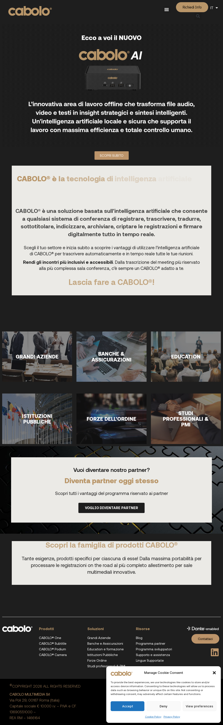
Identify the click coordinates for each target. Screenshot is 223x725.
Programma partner (150, 643)
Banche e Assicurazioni (105, 643)
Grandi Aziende (99, 638)
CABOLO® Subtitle (52, 643)
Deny (163, 706)
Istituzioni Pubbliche (102, 655)
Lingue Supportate (150, 660)
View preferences (199, 706)
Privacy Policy (172, 716)
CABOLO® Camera (53, 655)
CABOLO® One (50, 638)
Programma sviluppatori (154, 649)
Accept (127, 706)
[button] (214, 673)
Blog (139, 638)
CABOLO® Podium (52, 649)
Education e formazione (105, 649)
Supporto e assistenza (153, 655)
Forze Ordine (97, 660)
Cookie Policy (153, 716)
